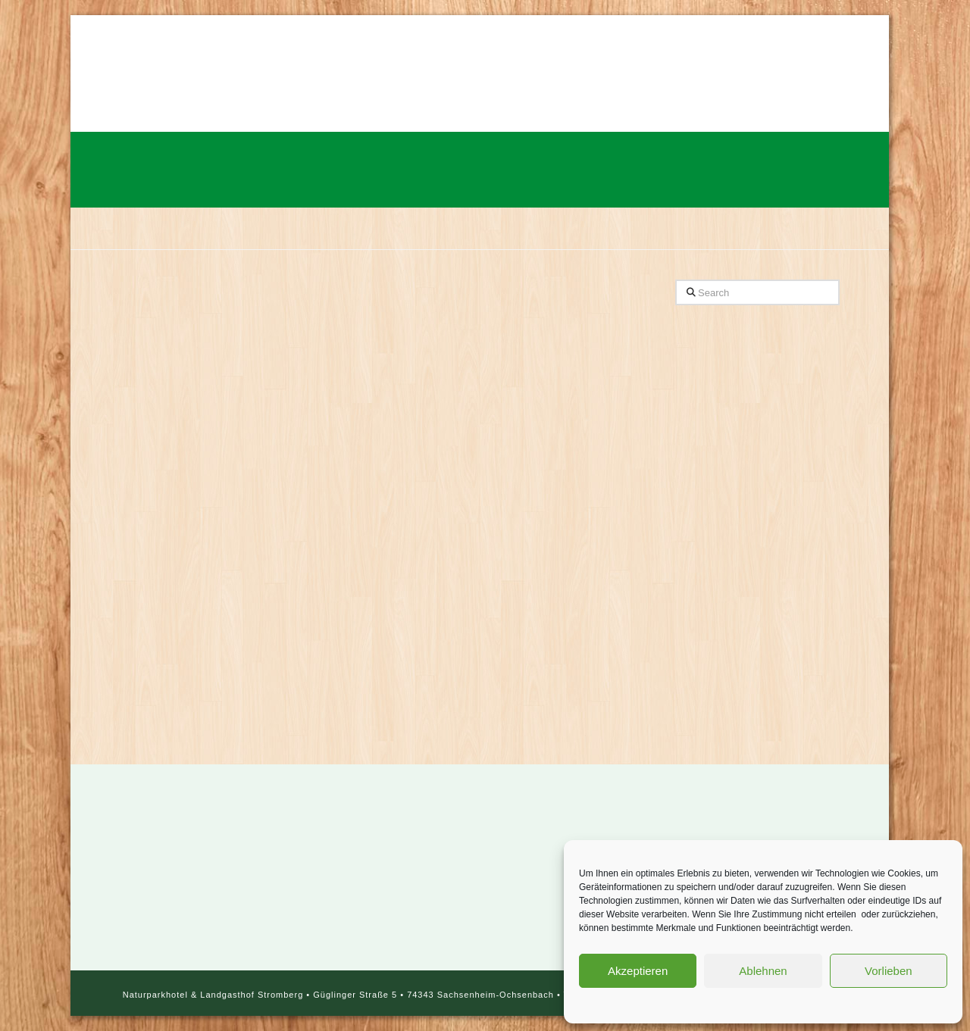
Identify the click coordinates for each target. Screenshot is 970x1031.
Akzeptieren (638, 970)
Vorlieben (888, 970)
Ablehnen (763, 970)
